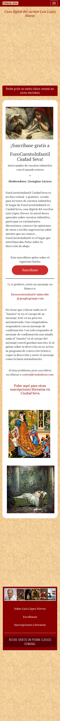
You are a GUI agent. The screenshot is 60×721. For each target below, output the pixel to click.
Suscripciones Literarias (30, 625)
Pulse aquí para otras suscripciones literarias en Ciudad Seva (30, 389)
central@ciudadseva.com (37, 374)
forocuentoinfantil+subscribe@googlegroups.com (30, 296)
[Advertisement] (30, 51)
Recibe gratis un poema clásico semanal (30, 642)
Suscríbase (30, 270)
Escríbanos (30, 617)
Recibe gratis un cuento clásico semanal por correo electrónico (30, 91)
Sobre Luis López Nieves (30, 608)
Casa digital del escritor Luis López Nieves (30, 13)
